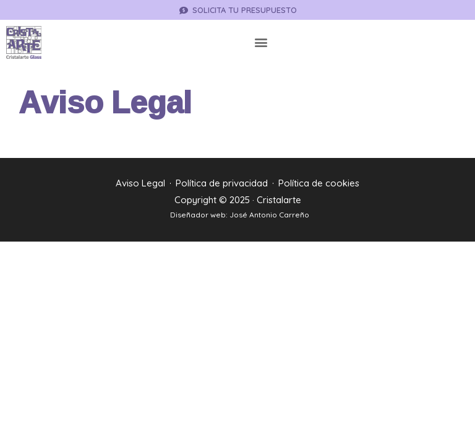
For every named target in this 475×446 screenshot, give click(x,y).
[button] (261, 42)
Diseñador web (198, 214)
